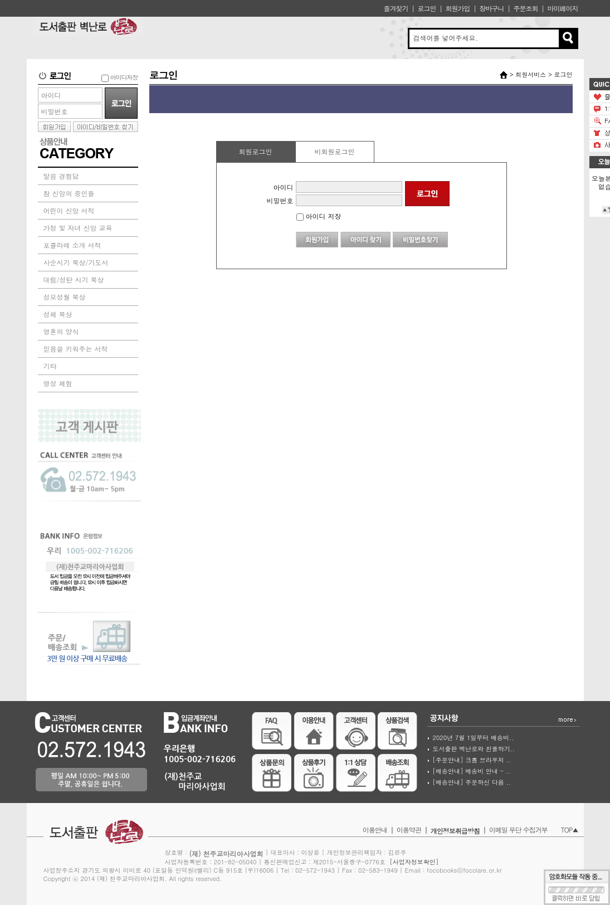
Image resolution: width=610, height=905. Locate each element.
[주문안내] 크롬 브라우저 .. (472, 760)
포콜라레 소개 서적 (72, 245)
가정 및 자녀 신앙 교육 (78, 227)
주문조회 (525, 8)
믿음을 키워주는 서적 (75, 348)
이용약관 (409, 829)
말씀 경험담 (61, 176)
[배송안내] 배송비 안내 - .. (471, 771)
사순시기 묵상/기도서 (76, 262)
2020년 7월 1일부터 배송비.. (473, 737)
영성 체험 (57, 383)
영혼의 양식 (61, 331)
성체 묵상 (57, 314)
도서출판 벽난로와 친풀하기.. (474, 749)
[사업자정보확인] (413, 862)
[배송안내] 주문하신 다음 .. (472, 782)
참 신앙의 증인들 (69, 193)
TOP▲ (569, 829)
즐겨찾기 (395, 8)
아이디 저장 (318, 216)
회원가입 (457, 8)
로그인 (426, 8)
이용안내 (375, 829)
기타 (50, 366)
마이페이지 (563, 8)
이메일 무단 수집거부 (518, 829)
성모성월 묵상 (64, 296)
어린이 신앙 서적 (69, 210)
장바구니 (491, 8)
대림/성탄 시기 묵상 (73, 279)
